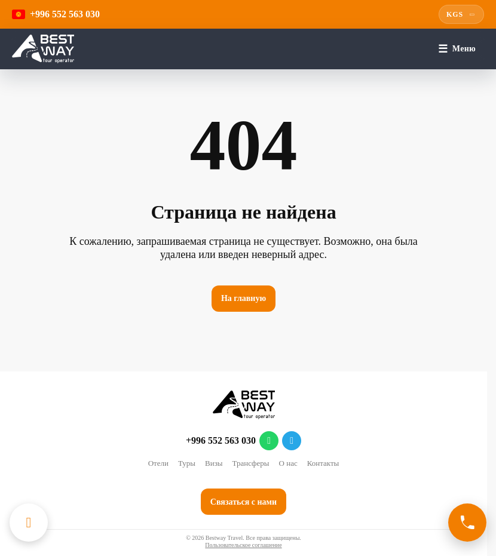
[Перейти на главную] (43, 49)
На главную (243, 298)
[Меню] (457, 49)
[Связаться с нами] (467, 522)
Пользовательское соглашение (243, 545)
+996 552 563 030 (221, 441)
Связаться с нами (243, 501)
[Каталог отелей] (29, 522)
